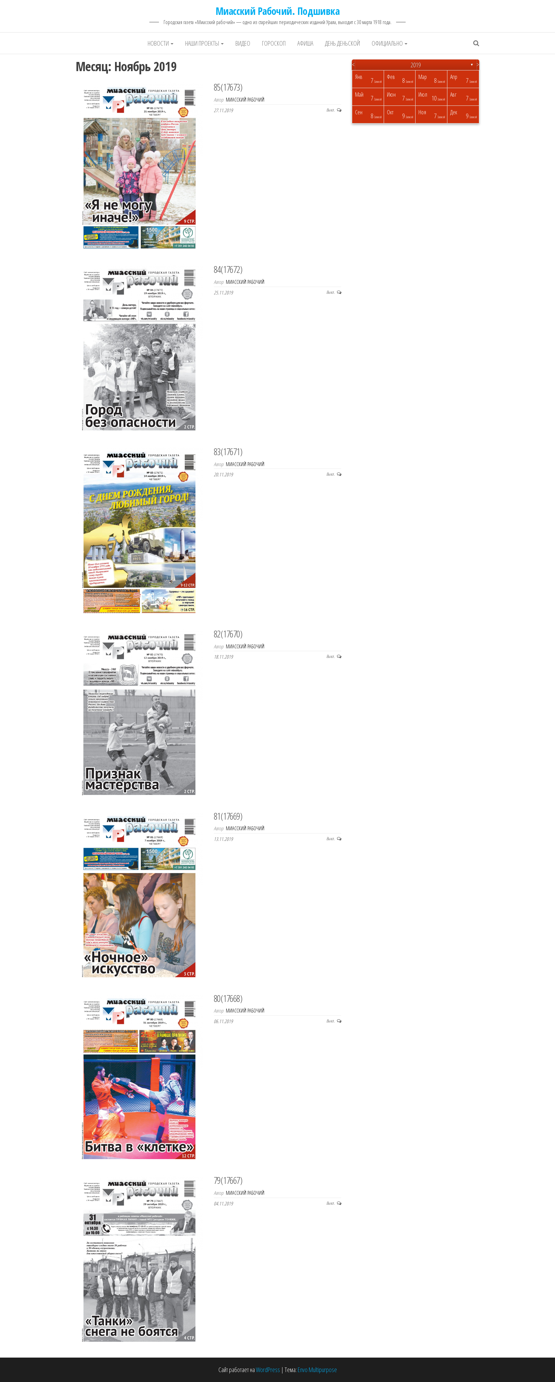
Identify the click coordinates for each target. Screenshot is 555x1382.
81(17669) (228, 816)
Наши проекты (204, 43)
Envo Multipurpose (317, 1369)
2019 (415, 65)
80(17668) (228, 998)
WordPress (268, 1369)
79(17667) (228, 1180)
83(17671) (228, 451)
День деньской (342, 43)
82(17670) (228, 633)
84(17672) (228, 269)
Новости (160, 43)
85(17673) (228, 87)
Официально (389, 43)
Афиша (305, 43)
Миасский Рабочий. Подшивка (277, 11)
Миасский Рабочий (245, 99)
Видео (242, 43)
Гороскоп (274, 43)
